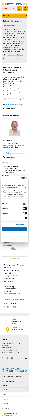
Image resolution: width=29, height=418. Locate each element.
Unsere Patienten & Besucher (11, 377)
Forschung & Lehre (8, 381)
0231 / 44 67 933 (11, 307)
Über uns (4, 390)
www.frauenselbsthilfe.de (12, 293)
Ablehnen (14, 239)
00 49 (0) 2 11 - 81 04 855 (11, 352)
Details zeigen (20, 224)
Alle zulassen (14, 229)
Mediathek (15, 320)
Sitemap (4, 394)
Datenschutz (5, 403)
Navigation (6, 15)
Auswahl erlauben (14, 234)
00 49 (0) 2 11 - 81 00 (10, 350)
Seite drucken (5, 408)
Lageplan (15, 327)
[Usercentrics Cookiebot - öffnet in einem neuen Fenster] (20, 178)
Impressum (5, 399)
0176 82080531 (10, 109)
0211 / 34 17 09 (11, 303)
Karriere (4, 385)
